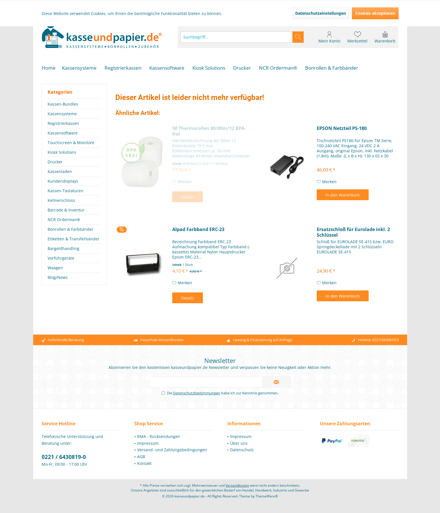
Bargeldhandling (63, 248)
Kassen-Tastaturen (65, 190)
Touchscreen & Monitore (71, 142)
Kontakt (144, 463)
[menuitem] (385, 37)
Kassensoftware (63, 133)
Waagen (55, 267)
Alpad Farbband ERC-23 (198, 229)
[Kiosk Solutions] (208, 68)
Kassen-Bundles (63, 104)
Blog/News (58, 277)
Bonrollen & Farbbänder (70, 229)
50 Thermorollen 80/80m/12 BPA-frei (209, 131)
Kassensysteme (62, 113)
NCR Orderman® (64, 219)
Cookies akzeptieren (375, 13)
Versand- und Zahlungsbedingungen (172, 449)
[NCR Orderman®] (278, 68)
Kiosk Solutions (62, 152)
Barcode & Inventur (66, 210)
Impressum (148, 443)
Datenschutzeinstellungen (320, 13)
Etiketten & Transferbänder (73, 238)
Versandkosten (237, 485)
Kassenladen (60, 171)
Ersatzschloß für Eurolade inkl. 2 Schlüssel (353, 232)
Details (187, 197)
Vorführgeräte (61, 258)
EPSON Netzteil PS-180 (342, 128)
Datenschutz (242, 449)
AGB (141, 456)
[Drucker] (242, 68)
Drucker (55, 161)
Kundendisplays (63, 181)
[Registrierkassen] (123, 68)
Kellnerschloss (61, 200)
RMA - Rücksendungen (158, 436)
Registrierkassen (63, 123)
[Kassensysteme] (79, 68)
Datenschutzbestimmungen (196, 393)
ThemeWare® (267, 496)
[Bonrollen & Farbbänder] (331, 68)
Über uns (239, 443)
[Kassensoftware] (166, 68)
